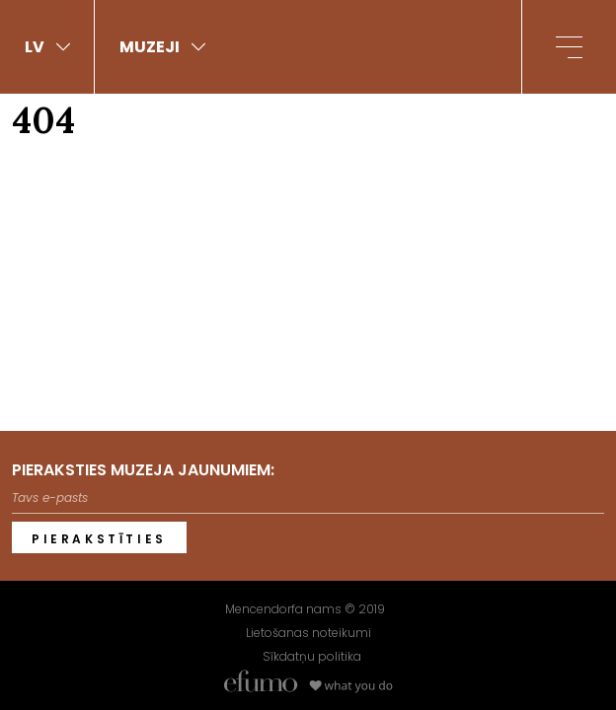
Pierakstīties (99, 539)
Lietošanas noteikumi (308, 632)
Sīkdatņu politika (312, 656)
